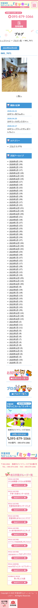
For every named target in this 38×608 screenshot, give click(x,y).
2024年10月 (14, 214)
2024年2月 (14, 237)
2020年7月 (14, 363)
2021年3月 (14, 339)
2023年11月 (14, 246)
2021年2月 (14, 342)
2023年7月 (14, 258)
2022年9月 (14, 287)
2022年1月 (14, 310)
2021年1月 (14, 345)
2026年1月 (14, 170)
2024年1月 (14, 240)
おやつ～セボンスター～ (18, 121)
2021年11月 (14, 316)
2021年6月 (14, 331)
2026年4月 (14, 161)
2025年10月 (14, 179)
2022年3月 (14, 304)
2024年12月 (14, 208)
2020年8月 (14, 360)
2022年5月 (14, 298)
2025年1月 (14, 205)
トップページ (5, 41)
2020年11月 (14, 351)
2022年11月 (14, 281)
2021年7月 (14, 328)
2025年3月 (14, 199)
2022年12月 (14, 278)
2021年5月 (14, 333)
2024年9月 (14, 217)
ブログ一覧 (17, 41)
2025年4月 (14, 196)
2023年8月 (14, 255)
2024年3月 (14, 234)
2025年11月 (14, 176)
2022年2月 (14, 307)
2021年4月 (14, 336)
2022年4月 (14, 301)
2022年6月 (14, 296)
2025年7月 (14, 188)
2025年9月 (14, 182)
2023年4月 (14, 266)
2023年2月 (14, 272)
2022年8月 (14, 290)
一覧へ (19, 96)
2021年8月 (14, 325)
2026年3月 (14, 164)
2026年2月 (14, 167)
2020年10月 (14, 354)
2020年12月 (14, 348)
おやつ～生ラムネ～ (16, 114)
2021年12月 (14, 313)
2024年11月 (14, 211)
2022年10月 (14, 284)
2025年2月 (14, 202)
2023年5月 (14, 263)
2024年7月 (14, 223)
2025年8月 (14, 185)
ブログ (12, 146)
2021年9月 (14, 322)
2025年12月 (14, 173)
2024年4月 (14, 231)
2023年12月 (14, 243)
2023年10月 (14, 249)
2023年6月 (14, 261)
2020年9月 (14, 357)
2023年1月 (14, 275)
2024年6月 (14, 226)
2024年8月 (14, 220)
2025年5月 (14, 193)
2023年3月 (14, 269)
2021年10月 (14, 319)
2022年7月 (14, 293)
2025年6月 (14, 191)
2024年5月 (14, 228)
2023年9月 (14, 252)
